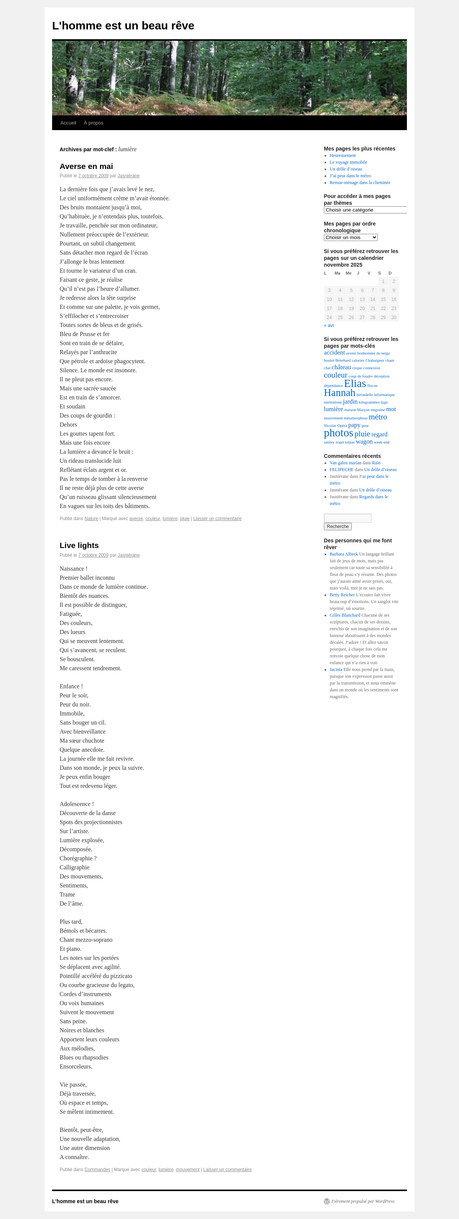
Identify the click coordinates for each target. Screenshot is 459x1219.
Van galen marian (346, 462)
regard (379, 434)
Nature (91, 518)
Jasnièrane (128, 175)
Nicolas (330, 426)
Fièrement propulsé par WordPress (362, 1201)
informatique (384, 395)
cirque (357, 368)
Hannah (340, 392)
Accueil (68, 123)
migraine (378, 410)
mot (391, 409)
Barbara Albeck (344, 554)
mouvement (188, 1169)
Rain (376, 462)
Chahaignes (374, 360)
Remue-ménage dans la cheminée (360, 182)
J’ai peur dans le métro (350, 175)
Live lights (79, 545)
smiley (329, 442)
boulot (329, 360)
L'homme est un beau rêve (123, 25)
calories (358, 360)
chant (389, 360)
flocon (372, 386)
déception (381, 376)
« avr (329, 325)
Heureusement (343, 155)
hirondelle (365, 395)
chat (327, 368)
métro (378, 416)
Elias (355, 383)
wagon (364, 441)
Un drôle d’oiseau (346, 169)
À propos (93, 123)
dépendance (333, 386)
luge (384, 402)
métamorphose (356, 418)
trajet (340, 442)
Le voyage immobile (348, 162)
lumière (170, 518)
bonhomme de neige (373, 353)
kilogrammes (369, 402)
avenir (351, 353)
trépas (349, 442)
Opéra (342, 426)
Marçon (363, 410)
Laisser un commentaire (217, 518)
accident (334, 352)
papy (354, 424)
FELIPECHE (342, 469)
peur (365, 426)
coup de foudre (360, 376)
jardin (350, 401)
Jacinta (336, 669)
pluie (184, 518)
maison (350, 410)
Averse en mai (86, 166)
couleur (152, 518)
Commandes (97, 1169)
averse (136, 518)
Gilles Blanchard (345, 615)
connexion (372, 368)
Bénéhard (343, 360)
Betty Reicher (342, 594)
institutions (333, 402)
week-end (381, 442)
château (341, 367)
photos (338, 433)
